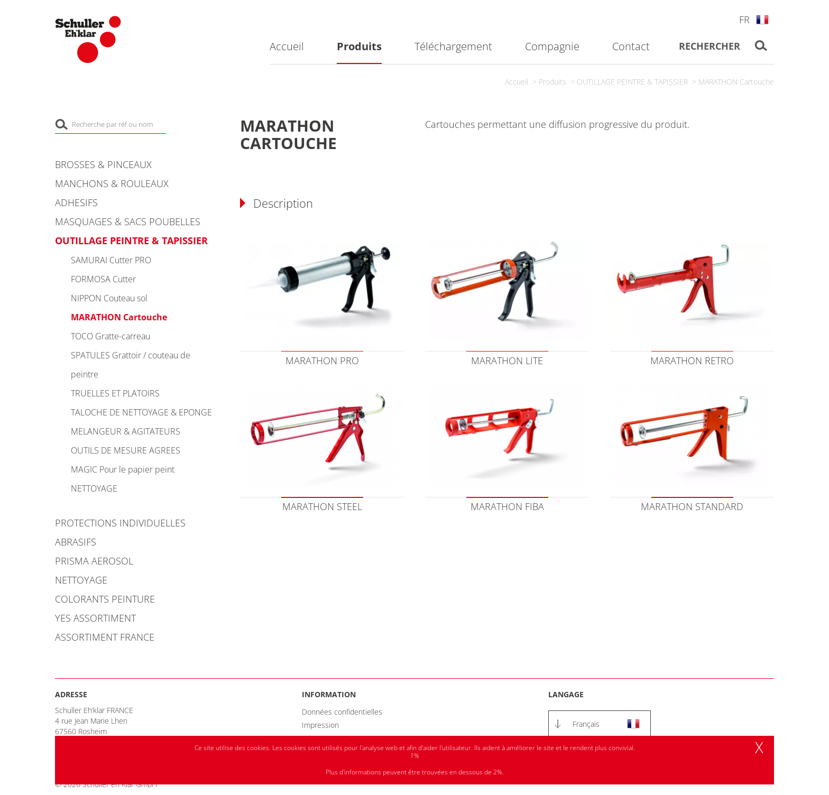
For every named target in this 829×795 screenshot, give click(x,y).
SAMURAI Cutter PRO (111, 260)
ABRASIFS (75, 541)
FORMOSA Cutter (103, 279)
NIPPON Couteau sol (109, 298)
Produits (552, 82)
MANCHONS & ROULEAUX (112, 183)
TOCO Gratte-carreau (110, 336)
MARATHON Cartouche (736, 82)
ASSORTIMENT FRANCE (104, 637)
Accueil (516, 82)
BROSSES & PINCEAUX (103, 164)
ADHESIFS (76, 202)
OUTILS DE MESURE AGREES (125, 450)
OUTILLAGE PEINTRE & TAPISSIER (632, 82)
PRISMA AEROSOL (94, 560)
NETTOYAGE (94, 488)
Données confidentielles (342, 712)
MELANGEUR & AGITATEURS (125, 431)
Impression (320, 725)
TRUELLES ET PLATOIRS (115, 393)
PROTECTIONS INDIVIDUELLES (120, 522)
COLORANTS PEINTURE (105, 599)
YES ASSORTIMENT (95, 618)
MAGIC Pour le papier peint (122, 469)
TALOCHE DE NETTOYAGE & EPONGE (141, 412)
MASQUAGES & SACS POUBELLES (127, 221)
